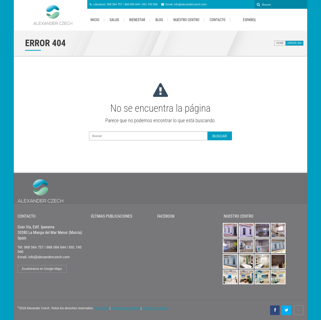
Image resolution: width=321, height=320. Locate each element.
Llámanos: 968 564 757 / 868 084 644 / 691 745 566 (126, 4)
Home (280, 43)
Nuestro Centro (186, 20)
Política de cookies (154, 308)
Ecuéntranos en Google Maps (42, 269)
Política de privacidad (125, 308)
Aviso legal (101, 308)
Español (246, 20)
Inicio (95, 20)
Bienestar (137, 20)
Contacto (217, 20)
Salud (114, 20)
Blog (159, 20)
